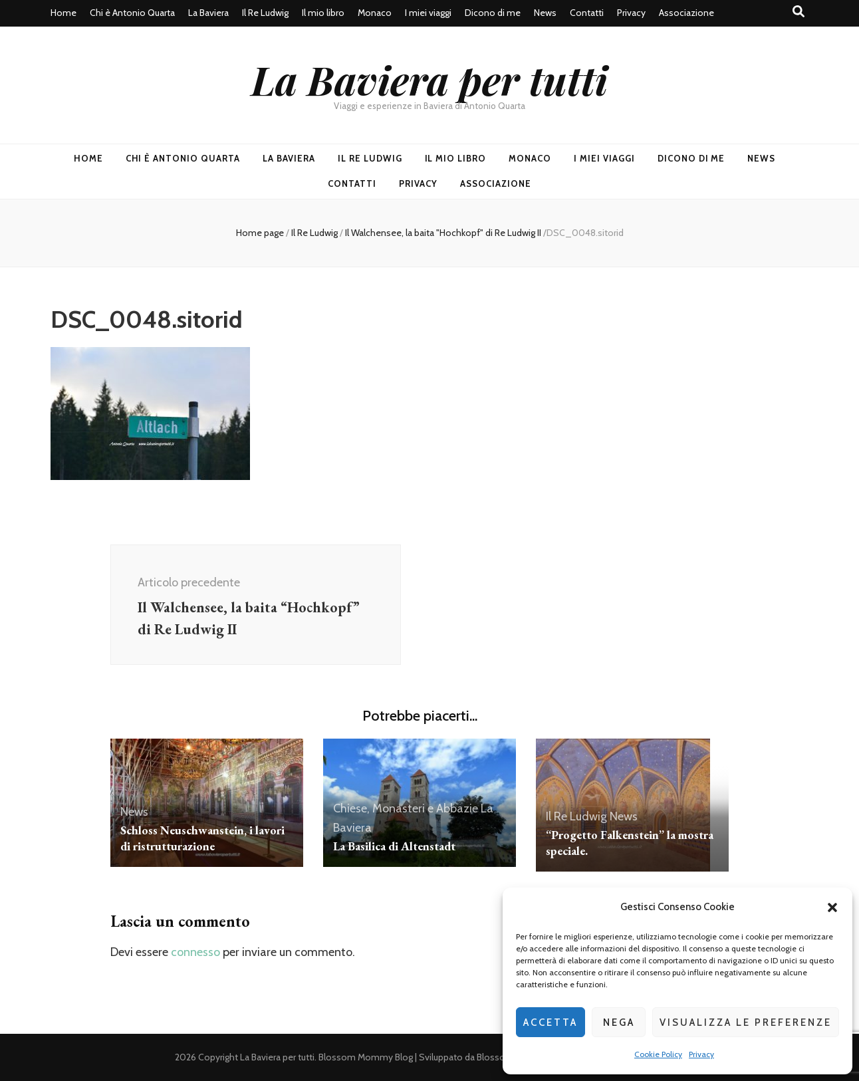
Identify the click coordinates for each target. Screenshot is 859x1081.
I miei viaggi (428, 13)
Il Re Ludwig (265, 13)
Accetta (550, 1022)
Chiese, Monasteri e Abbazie (405, 808)
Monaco (375, 13)
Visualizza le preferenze (746, 1022)
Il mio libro (323, 13)
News (545, 13)
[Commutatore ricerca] (798, 11)
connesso (195, 952)
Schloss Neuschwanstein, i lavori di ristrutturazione (202, 838)
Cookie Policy (658, 1054)
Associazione (686, 13)
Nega (619, 1022)
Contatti (587, 13)
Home (63, 13)
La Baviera (208, 13)
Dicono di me (493, 13)
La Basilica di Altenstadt (394, 846)
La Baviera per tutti (429, 79)
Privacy (701, 1054)
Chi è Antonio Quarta (132, 13)
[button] (832, 907)
